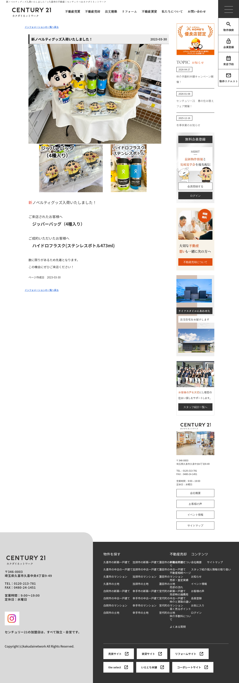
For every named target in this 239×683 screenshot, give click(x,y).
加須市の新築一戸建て (146, 562)
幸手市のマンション (144, 605)
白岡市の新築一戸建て (116, 591)
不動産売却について (195, 262)
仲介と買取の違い (180, 601)
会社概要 (195, 493)
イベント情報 (195, 514)
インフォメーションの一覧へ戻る (42, 26)
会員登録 (228, 43)
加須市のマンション (144, 576)
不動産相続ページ (180, 573)
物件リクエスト (228, 77)
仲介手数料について (180, 617)
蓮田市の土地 (167, 584)
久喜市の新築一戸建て (116, 562)
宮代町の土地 (167, 612)
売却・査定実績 (179, 580)
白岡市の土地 (111, 612)
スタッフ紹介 (199, 569)
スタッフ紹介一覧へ (195, 407)
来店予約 (228, 60)
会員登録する (195, 186)
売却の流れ (176, 587)
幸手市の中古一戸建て (146, 598)
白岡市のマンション (115, 605)
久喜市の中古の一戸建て (118, 569)
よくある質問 (178, 627)
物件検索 (228, 26)
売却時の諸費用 (179, 594)
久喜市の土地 (111, 584)
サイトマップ (195, 525)
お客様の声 (195, 503)
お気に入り (197, 605)
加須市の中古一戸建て (146, 569)
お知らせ (196, 576)
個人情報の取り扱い (219, 569)
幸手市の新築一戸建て (146, 591)
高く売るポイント (180, 609)
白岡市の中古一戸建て (116, 598)
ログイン (195, 195)
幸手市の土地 (141, 612)
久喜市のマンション (115, 576)
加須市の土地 (141, 584)
